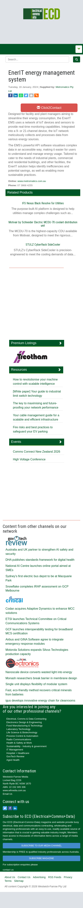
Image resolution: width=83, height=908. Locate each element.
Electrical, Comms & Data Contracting (26, 718)
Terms (8, 880)
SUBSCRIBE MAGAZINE (41, 858)
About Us (10, 877)
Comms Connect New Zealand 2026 (36, 451)
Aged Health (13, 760)
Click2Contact (49, 108)
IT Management (14, 749)
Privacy (68, 877)
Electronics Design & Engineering (24, 722)
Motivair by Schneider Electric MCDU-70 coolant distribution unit (42, 223)
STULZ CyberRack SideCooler (43, 244)
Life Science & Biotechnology (21, 732)
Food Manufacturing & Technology (24, 725)
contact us (8, 869)
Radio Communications (18, 739)
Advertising (39, 877)
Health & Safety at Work (19, 742)
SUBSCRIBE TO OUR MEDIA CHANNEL (41, 845)
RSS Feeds (54, 877)
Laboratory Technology (18, 729)
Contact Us (24, 877)
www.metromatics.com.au (32, 181)
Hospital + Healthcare (17, 753)
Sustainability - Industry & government (26, 746)
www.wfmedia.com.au (14, 790)
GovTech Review (15, 756)
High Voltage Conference (29, 459)
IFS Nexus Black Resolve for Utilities (43, 203)
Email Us (7, 793)
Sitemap (18, 880)
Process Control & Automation (22, 736)
